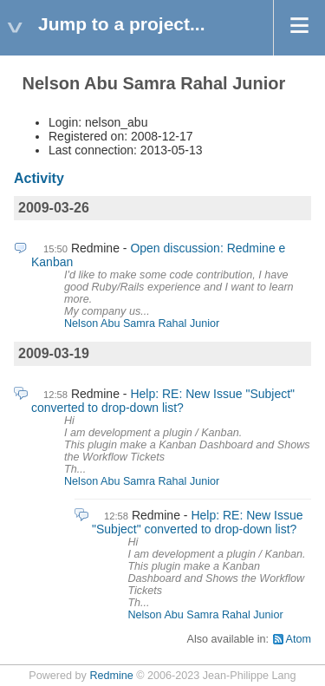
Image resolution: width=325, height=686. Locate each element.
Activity (39, 178)
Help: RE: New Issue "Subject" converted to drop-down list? (163, 401)
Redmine (111, 676)
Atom (298, 639)
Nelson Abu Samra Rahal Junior (141, 323)
